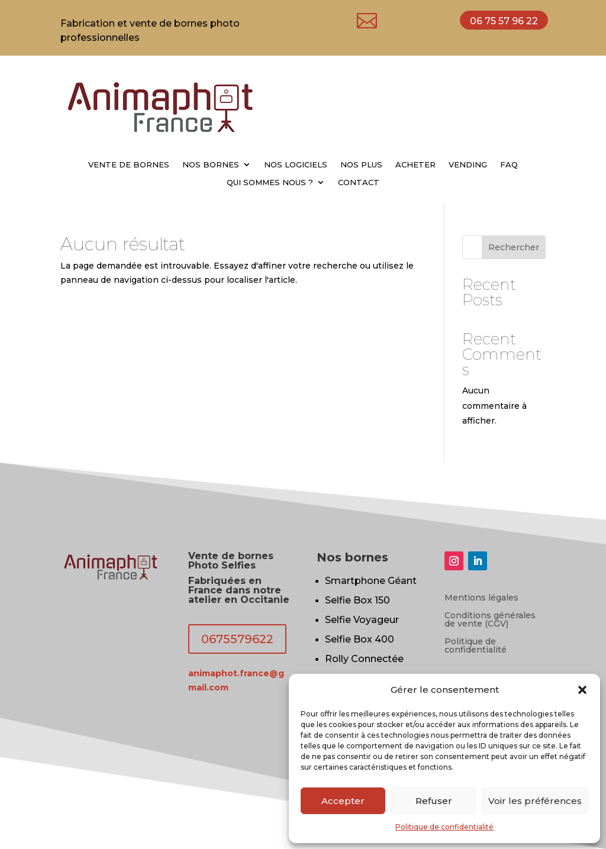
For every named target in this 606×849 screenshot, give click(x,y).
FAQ (509, 164)
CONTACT (358, 182)
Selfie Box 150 (357, 600)
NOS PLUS (361, 164)
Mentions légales (481, 598)
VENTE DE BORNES (128, 164)
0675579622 (237, 639)
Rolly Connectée (364, 658)
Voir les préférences (535, 800)
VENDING (468, 164)
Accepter (343, 800)
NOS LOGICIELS (295, 164)
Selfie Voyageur (362, 619)
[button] (582, 690)
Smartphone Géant (371, 580)
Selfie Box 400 (359, 639)
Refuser (433, 800)
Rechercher (513, 247)
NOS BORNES (210, 164)
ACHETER (415, 164)
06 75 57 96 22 (504, 21)
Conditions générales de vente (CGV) (490, 620)
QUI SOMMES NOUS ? (270, 182)
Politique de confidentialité (444, 826)
